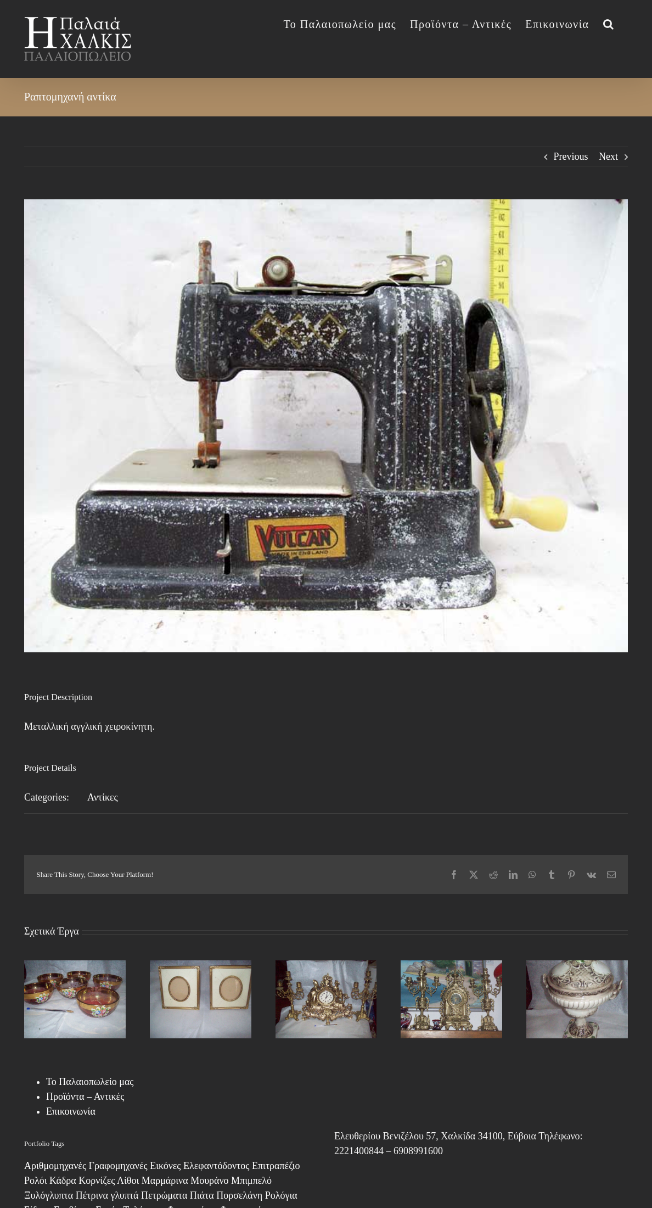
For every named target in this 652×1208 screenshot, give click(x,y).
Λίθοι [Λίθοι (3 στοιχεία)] (128, 1180)
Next (608, 156)
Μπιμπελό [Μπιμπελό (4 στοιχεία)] (251, 1180)
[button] (609, 23)
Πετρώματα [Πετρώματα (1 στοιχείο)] (164, 1195)
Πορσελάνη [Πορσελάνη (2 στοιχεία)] (239, 1195)
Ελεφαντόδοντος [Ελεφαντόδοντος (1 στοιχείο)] (216, 1165)
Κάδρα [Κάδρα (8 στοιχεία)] (62, 1180)
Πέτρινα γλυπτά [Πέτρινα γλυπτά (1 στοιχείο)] (107, 1195)
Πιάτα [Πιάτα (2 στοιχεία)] (202, 1195)
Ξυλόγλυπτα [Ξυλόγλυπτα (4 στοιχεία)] (48, 1195)
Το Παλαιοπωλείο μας (89, 1081)
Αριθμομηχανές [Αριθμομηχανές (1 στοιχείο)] (55, 1165)
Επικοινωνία (70, 1111)
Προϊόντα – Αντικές (85, 1096)
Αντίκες (102, 797)
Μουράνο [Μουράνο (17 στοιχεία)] (209, 1180)
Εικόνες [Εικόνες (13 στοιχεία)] (165, 1165)
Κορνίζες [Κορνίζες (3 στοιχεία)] (96, 1180)
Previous (571, 156)
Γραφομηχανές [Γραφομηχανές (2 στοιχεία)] (118, 1165)
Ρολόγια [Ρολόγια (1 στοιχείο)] (281, 1195)
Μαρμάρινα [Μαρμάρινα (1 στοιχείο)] (165, 1180)
